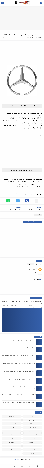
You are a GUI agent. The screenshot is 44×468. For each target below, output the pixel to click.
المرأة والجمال (11, 431)
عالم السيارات (39, 32)
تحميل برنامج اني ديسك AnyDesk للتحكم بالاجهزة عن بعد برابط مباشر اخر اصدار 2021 (22, 302)
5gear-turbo (16, 459)
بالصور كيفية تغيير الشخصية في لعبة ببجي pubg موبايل (24, 347)
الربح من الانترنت (32, 427)
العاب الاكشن (11, 427)
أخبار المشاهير (32, 420)
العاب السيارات (32, 431)
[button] (27, 200)
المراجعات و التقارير (32, 434)
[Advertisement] (22, 17)
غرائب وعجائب (11, 442)
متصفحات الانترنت (32, 446)
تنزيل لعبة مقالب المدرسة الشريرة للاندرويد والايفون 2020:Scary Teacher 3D (20, 371)
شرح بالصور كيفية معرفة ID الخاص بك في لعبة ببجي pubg (24, 340)
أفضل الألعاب (11, 420)
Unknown (35, 268)
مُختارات (11, 446)
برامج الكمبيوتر (11, 434)
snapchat (32, 453)
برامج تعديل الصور (32, 438)
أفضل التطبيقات (32, 423)
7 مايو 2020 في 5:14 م (32, 269)
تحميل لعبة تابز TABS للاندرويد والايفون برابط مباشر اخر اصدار (22, 379)
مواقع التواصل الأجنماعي (32, 449)
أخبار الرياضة (11, 416)
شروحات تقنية (12, 438)
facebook (11, 449)
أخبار (32, 416)
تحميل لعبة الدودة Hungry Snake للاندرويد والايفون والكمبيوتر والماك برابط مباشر (19, 402)
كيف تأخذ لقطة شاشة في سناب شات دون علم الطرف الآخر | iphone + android (19, 363)
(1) (3, 37)
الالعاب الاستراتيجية (12, 423)
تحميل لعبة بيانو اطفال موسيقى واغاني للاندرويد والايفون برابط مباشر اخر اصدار (19, 394)
